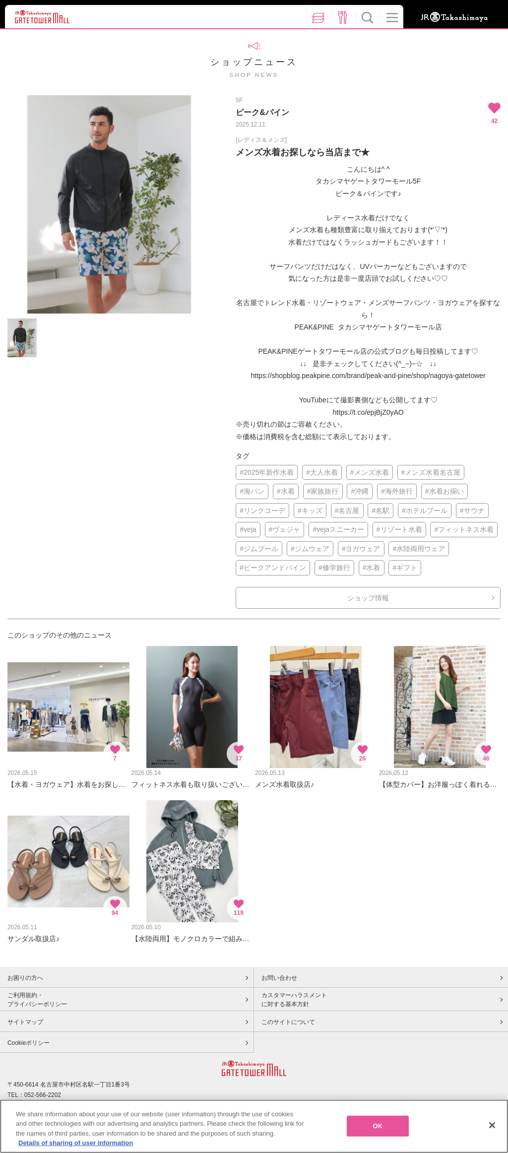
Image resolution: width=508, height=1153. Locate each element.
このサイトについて (288, 1022)
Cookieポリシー (28, 1042)
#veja (248, 529)
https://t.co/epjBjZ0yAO (368, 412)
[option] (109, 204)
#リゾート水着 (399, 529)
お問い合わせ (279, 977)
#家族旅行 (323, 491)
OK (378, 1128)
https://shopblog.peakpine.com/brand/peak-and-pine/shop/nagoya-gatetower (368, 376)
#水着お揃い (444, 491)
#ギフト (404, 568)
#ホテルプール (424, 510)
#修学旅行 (334, 568)
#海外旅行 (397, 491)
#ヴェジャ (285, 529)
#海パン (252, 491)
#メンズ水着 (369, 472)
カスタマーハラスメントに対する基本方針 (294, 1000)
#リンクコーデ (262, 510)
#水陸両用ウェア (418, 549)
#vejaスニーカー (338, 529)
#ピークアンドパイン (273, 568)
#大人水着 (322, 472)
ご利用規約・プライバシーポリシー (37, 1000)
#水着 (286, 491)
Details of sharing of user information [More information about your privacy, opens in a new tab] (75, 1145)
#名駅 (380, 510)
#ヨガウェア (361, 549)
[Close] (492, 1127)
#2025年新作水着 (267, 472)
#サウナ (472, 510)
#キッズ (310, 510)
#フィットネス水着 (464, 529)
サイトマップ (25, 1022)
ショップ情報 (368, 598)
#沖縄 (360, 491)
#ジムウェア (310, 549)
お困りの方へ (25, 977)
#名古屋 (347, 510)
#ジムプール (259, 549)
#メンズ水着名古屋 (431, 472)
